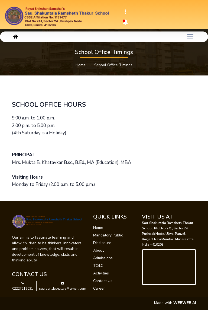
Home (81, 65)
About (98, 250)
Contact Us (102, 280)
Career (99, 288)
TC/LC (98, 265)
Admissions (103, 258)
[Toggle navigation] (125, 12)
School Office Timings (113, 65)
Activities (101, 273)
